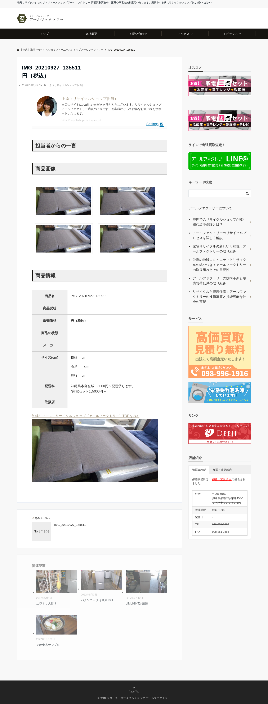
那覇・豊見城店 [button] (222, 469)
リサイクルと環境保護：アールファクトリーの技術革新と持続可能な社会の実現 (219, 297)
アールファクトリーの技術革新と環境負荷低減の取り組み (219, 280)
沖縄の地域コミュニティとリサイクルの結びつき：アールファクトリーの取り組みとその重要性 (219, 265)
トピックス (230, 33)
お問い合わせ (138, 33)
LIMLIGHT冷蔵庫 (137, 603)
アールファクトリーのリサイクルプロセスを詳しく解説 (219, 235)
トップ (44, 33)
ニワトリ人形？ (46, 603)
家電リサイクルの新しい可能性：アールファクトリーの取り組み (219, 249)
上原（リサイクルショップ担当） (65, 85)
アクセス (183, 33)
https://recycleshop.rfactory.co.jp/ (81, 120)
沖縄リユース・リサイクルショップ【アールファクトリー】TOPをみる (85, 416)
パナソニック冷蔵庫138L (97, 600)
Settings (155, 124)
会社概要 (91, 33)
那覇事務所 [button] (199, 469)
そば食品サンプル (48, 644)
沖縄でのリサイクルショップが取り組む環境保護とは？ (219, 222)
